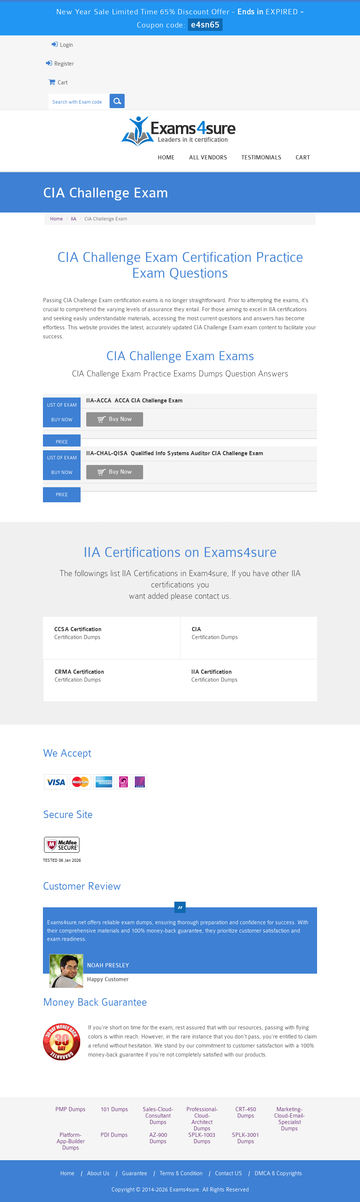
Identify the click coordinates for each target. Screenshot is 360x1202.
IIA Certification (211, 672)
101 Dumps (114, 1109)
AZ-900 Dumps (158, 1138)
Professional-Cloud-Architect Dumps (202, 1119)
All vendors (208, 157)
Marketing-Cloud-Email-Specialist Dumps (289, 1119)
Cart (303, 157)
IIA (73, 219)
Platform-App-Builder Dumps (70, 1141)
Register (60, 63)
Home (166, 157)
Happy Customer (108, 979)
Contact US (228, 1173)
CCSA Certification (77, 629)
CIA (196, 629)
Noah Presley (108, 965)
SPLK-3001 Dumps (245, 1138)
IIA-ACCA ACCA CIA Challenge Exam (134, 401)
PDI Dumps (114, 1135)
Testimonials (261, 157)
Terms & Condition (181, 1173)
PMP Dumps (70, 1109)
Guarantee (134, 1173)
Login (62, 44)
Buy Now (120, 419)
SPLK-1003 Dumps (201, 1138)
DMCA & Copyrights (278, 1173)
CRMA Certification (79, 672)
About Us (98, 1173)
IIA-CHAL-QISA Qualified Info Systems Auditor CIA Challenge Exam (174, 453)
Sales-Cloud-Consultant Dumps (158, 1116)
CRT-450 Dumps (245, 1112)
